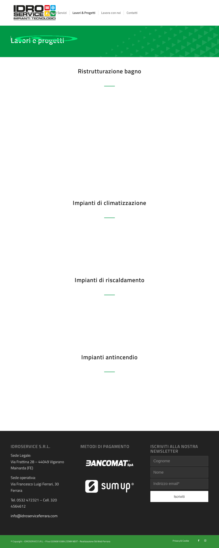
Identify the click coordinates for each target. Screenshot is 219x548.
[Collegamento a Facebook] (198, 540)
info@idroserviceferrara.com (34, 516)
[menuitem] (18, 13)
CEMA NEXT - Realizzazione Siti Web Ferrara (88, 541)
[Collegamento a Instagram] (205, 540)
